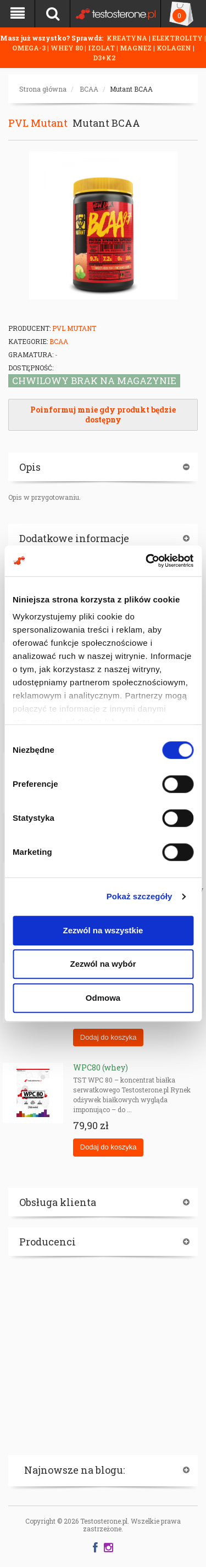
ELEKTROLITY (177, 37)
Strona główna (42, 88)
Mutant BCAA (131, 88)
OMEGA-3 (29, 47)
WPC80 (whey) (100, 1067)
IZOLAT (102, 47)
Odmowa (103, 997)
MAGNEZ (136, 47)
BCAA (89, 88)
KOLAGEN (175, 47)
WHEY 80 (67, 47)
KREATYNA (128, 37)
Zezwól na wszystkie (103, 930)
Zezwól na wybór (103, 963)
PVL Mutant (38, 122)
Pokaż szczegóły (139, 896)
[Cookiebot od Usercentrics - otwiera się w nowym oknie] (146, 561)
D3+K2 (104, 57)
